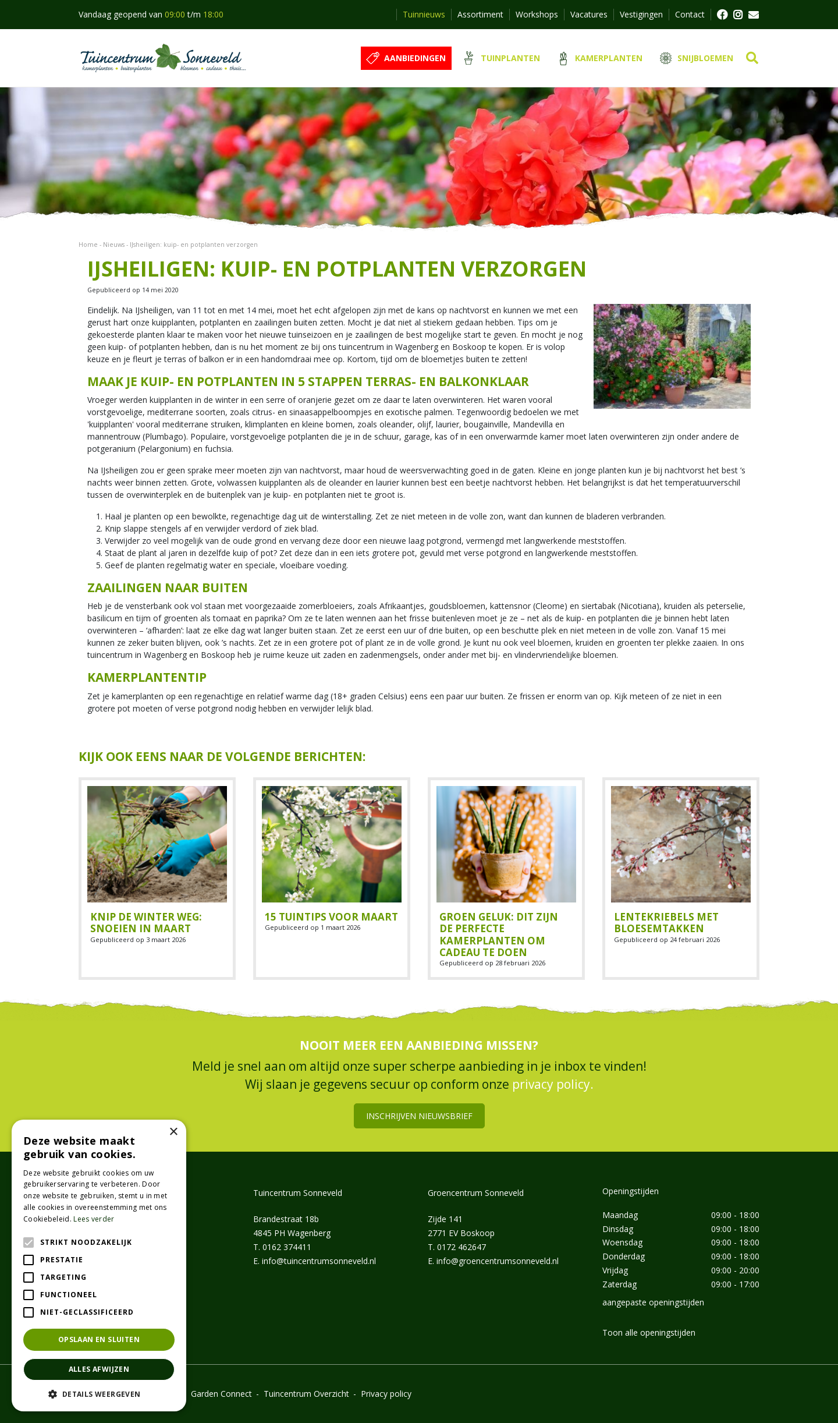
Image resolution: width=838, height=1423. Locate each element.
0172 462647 (461, 1246)
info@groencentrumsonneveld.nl (497, 1260)
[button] (99, 1394)
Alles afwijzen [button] (99, 1369)
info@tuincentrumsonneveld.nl (319, 1260)
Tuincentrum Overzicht (306, 1393)
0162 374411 (286, 1246)
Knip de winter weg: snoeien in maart (146, 922)
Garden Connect (221, 1393)
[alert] (99, 1265)
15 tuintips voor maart (331, 916)
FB (721, 14)
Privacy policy (386, 1393)
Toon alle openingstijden (648, 1332)
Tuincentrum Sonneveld (297, 1192)
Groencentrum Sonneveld (476, 1192)
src (752, 58)
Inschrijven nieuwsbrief (419, 1115)
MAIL (753, 14)
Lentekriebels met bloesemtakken (666, 922)
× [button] (173, 1132)
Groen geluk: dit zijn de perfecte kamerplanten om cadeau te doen (498, 934)
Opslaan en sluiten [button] (99, 1339)
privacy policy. (553, 1084)
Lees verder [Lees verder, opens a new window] (93, 1219)
